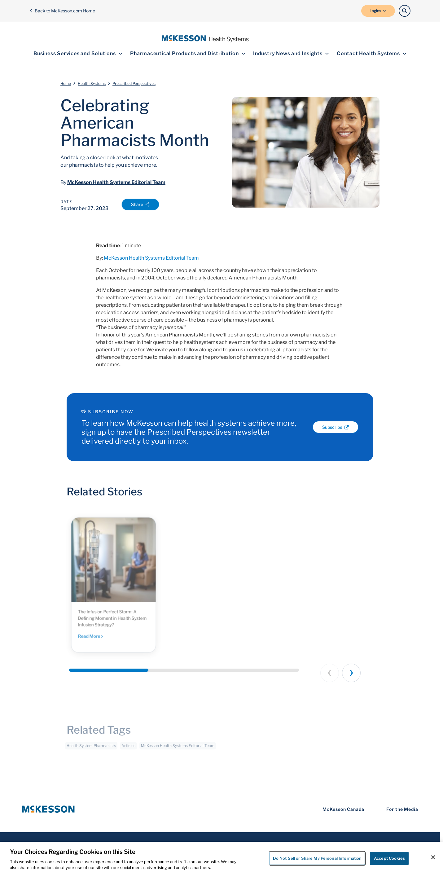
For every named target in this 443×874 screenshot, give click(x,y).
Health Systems (92, 83)
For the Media (402, 809)
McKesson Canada (343, 809)
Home (65, 83)
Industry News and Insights (291, 53)
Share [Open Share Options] (140, 204)
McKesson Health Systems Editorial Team (116, 182)
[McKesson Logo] (48, 809)
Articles (128, 748)
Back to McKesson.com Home (62, 10)
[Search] (404, 11)
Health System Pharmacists (91, 748)
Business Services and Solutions (77, 53)
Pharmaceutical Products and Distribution (187, 53)
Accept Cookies (389, 858)
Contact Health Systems (371, 53)
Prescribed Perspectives (134, 83)
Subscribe (335, 427)
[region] (221, 858)
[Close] (433, 857)
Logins (378, 10)
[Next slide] (351, 673)
